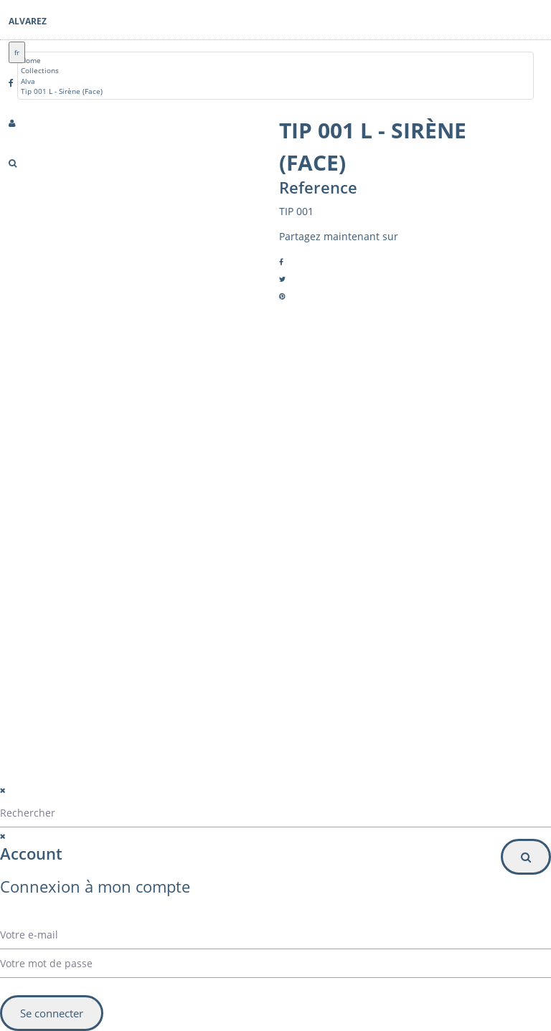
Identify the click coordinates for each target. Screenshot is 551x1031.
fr (16, 52)
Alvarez (28, 21)
